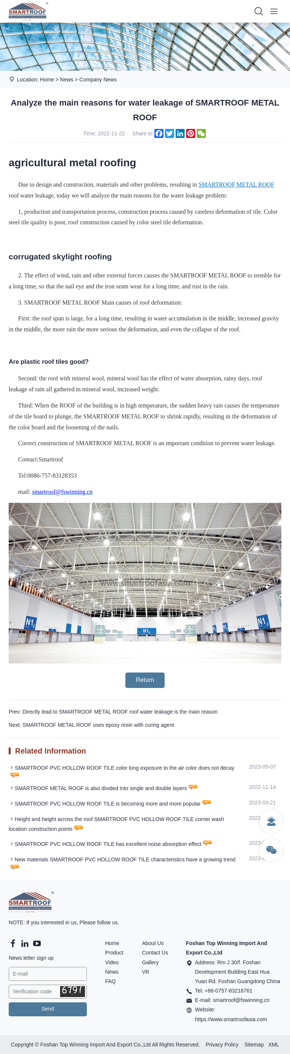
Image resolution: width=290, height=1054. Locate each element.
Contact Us (155, 953)
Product (114, 953)
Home (47, 80)
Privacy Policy (222, 1045)
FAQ (110, 981)
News (66, 80)
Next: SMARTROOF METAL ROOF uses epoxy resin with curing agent (91, 725)
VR (145, 972)
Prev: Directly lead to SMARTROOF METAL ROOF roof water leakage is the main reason (113, 712)
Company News (98, 80)
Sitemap (254, 1045)
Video (112, 962)
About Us (153, 943)
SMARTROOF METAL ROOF (237, 184)
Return (145, 680)
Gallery (150, 962)
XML (273, 1045)
